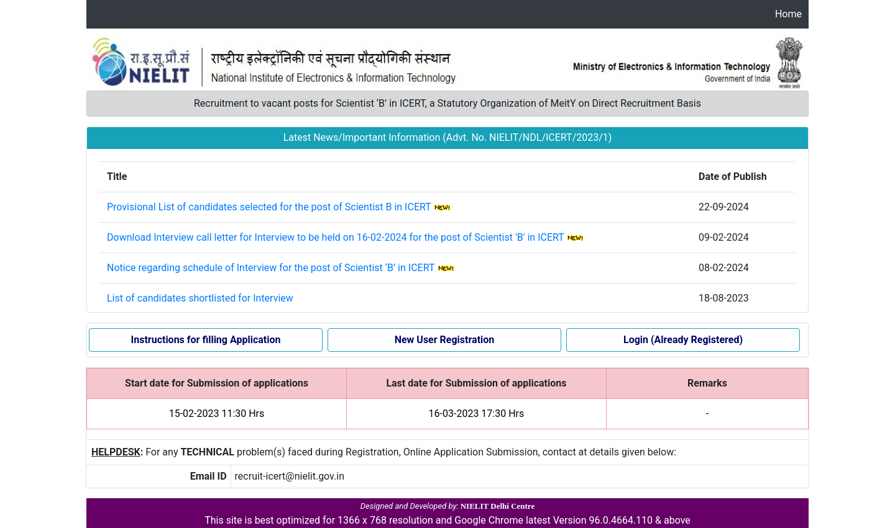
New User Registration (445, 340)
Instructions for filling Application (206, 340)
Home (788, 14)
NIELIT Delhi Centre (498, 506)
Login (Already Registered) (683, 340)
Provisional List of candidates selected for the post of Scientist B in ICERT (269, 207)
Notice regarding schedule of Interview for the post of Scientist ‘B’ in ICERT (270, 268)
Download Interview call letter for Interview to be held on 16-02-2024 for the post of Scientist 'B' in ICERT (335, 237)
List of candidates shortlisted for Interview (200, 298)
